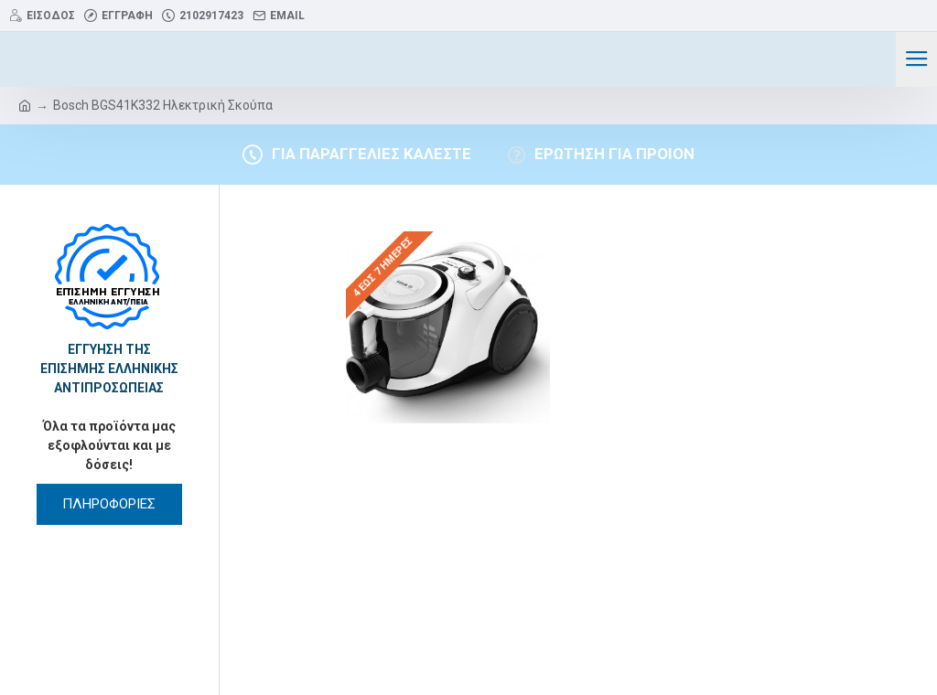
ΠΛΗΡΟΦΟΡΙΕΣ (109, 504)
